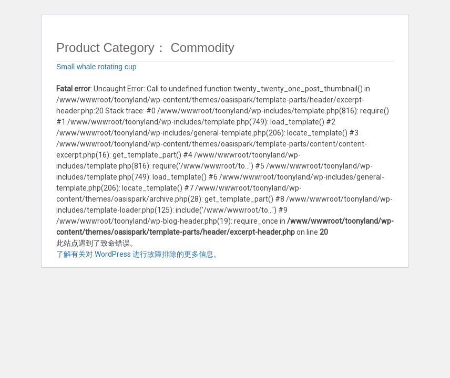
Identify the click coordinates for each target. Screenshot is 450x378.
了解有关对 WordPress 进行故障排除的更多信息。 (138, 254)
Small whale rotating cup (96, 66)
